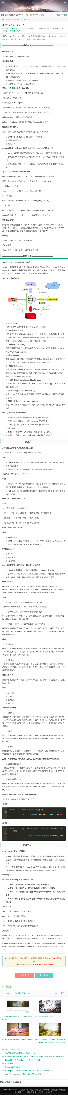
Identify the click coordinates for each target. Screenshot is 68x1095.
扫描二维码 (16, 31)
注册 (65, 15)
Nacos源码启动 (10, 1063)
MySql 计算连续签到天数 (14, 1049)
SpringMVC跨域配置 (12, 1067)
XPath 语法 (59, 993)
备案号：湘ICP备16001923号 (42, 1092)
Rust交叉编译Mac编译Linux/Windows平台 (20, 1053)
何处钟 (22, 1090)
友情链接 (54, 1090)
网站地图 (62, 1090)
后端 (7, 20)
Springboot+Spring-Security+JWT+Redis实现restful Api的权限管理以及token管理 (34, 1056)
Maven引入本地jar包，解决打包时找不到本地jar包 (23, 1074)
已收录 (57, 28)
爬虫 (32, 36)
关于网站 (30, 1090)
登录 (58, 15)
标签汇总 (38, 1090)
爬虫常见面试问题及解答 (13, 25)
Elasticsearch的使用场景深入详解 (17, 993)
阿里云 (20, 1092)
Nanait (14, 28)
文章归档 (46, 1090)
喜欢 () (24, 975)
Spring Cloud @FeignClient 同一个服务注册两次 (22, 1060)
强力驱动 (27, 1092)
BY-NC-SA (50, 958)
